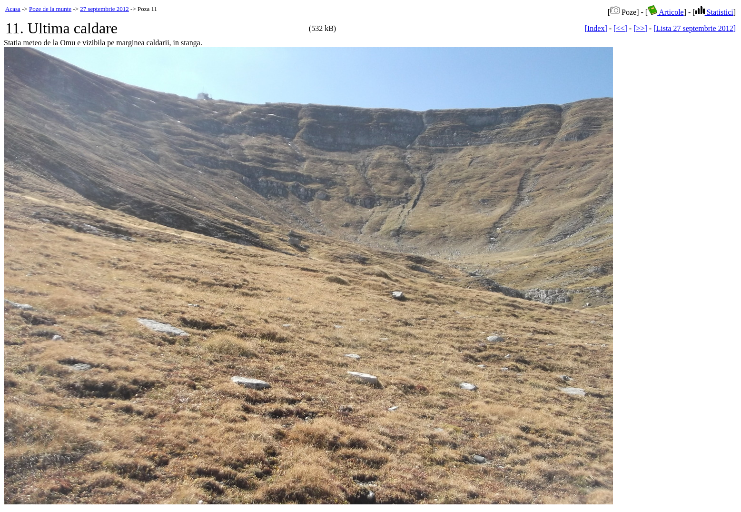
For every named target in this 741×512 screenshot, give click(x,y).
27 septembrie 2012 (104, 8)
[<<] (620, 28)
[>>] (640, 28)
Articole (666, 12)
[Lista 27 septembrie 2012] (694, 28)
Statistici (714, 12)
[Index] (596, 28)
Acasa (12, 8)
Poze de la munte (50, 8)
